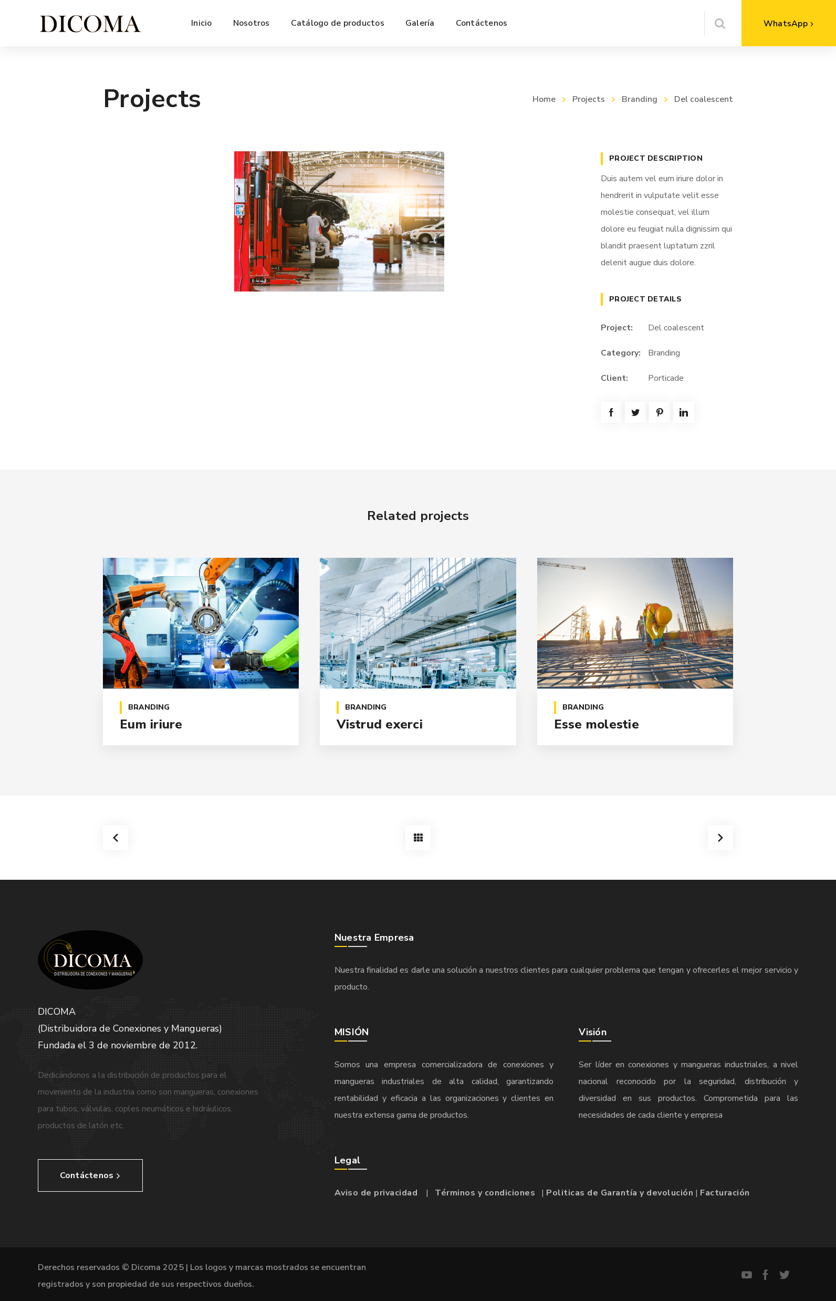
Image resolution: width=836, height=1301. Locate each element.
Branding (639, 99)
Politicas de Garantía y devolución (619, 1193)
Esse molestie (596, 724)
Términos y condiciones (485, 1193)
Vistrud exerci (380, 724)
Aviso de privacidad (376, 1193)
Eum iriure (151, 724)
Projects (588, 99)
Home (544, 99)
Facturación (725, 1193)
